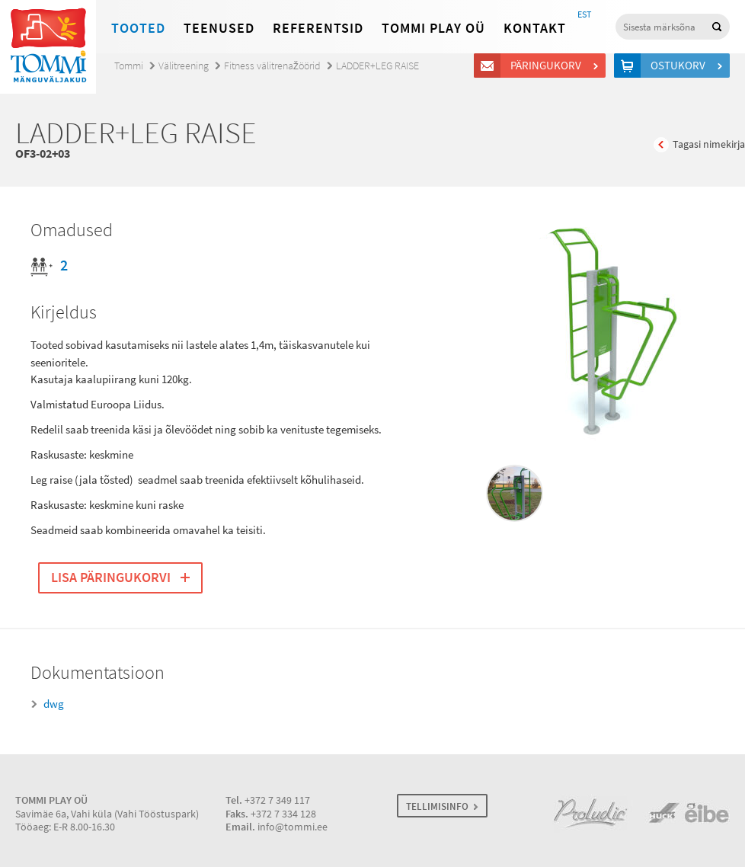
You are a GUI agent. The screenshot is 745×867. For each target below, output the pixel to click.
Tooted (138, 28)
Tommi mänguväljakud (48, 47)
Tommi (128, 66)
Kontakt (535, 28)
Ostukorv (680, 65)
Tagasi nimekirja (709, 144)
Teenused (219, 28)
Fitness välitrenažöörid (272, 66)
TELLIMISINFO (437, 806)
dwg (53, 704)
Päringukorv (548, 65)
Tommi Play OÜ (433, 28)
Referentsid (318, 28)
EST (584, 14)
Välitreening (183, 66)
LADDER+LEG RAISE (377, 66)
